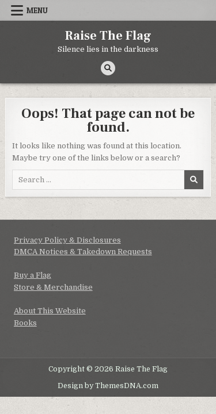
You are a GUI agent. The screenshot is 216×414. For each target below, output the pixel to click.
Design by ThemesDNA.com (108, 386)
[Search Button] (108, 68)
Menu (37, 10)
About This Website (50, 310)
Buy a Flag (32, 275)
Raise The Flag (108, 36)
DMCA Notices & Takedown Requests (83, 251)
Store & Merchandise (53, 287)
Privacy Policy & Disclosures (67, 240)
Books (25, 323)
